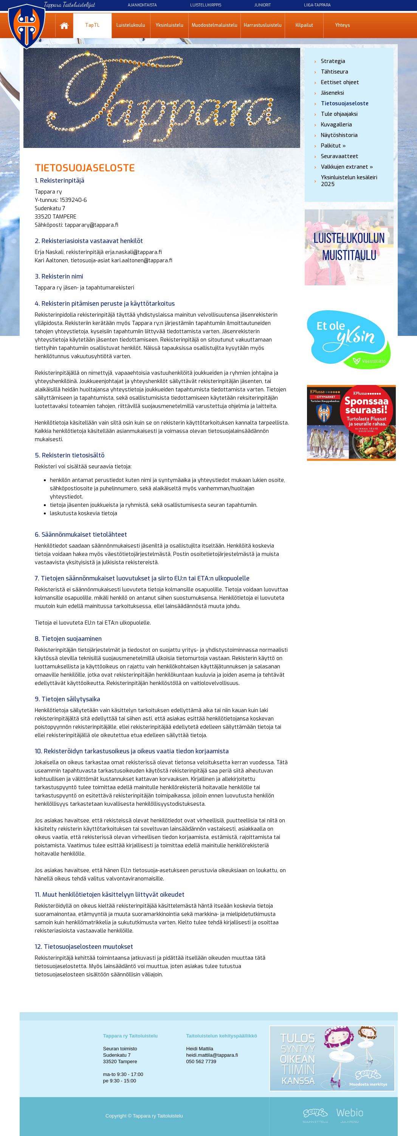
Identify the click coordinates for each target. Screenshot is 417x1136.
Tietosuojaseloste (345, 103)
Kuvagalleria (336, 124)
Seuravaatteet (339, 156)
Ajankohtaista (142, 5)
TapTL (92, 25)
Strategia (333, 61)
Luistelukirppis (205, 5)
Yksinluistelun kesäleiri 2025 (349, 181)
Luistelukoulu (130, 25)
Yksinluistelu (169, 25)
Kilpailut (304, 25)
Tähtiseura (334, 71)
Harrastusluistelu (263, 25)
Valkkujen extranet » (347, 167)
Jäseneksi (332, 93)
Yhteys (342, 25)
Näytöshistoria (339, 135)
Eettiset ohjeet (340, 82)
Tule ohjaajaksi (339, 114)
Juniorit (262, 5)
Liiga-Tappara (317, 5)
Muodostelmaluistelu (214, 25)
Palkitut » (333, 145)
